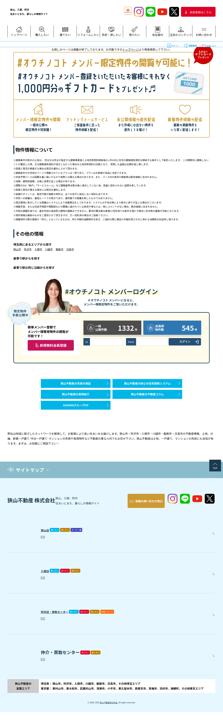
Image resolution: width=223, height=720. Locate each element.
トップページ (130, 49)
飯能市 (59, 249)
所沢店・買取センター (62, 618)
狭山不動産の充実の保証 (76, 385)
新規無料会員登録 (53, 345)
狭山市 (17, 249)
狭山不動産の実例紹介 (76, 400)
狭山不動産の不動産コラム (147, 400)
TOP (215, 479)
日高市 (70, 249)
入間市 (38, 249)
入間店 (47, 577)
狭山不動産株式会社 (109, 710)
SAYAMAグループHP (75, 415)
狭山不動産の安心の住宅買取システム (147, 385)
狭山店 (47, 537)
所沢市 (28, 249)
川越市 (49, 249)
